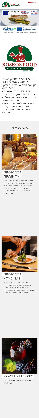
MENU (32, 2)
